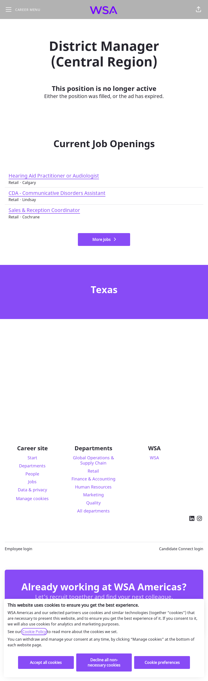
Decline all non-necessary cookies (104, 662)
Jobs (32, 481)
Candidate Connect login (181, 548)
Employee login (18, 548)
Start (32, 457)
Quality (93, 503)
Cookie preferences (162, 662)
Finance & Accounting (93, 479)
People (32, 474)
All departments (93, 511)
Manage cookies (32, 498)
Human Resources (93, 487)
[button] (198, 9)
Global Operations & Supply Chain (93, 460)
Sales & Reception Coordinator (44, 210)
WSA (154, 457)
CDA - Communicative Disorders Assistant (57, 193)
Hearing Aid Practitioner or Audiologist (54, 176)
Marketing (93, 495)
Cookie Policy (34, 631)
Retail (93, 471)
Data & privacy (32, 490)
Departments (32, 466)
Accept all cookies (46, 662)
